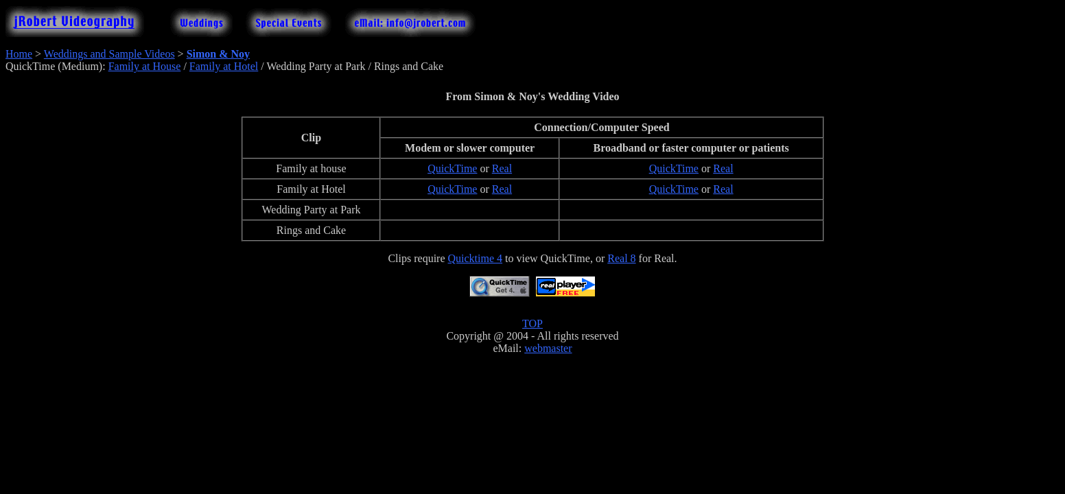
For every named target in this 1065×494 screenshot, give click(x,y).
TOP (532, 323)
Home (18, 54)
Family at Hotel (223, 66)
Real (502, 168)
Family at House (144, 66)
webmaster (548, 348)
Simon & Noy (218, 54)
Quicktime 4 (475, 258)
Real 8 (621, 258)
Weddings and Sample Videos (109, 54)
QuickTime (452, 168)
